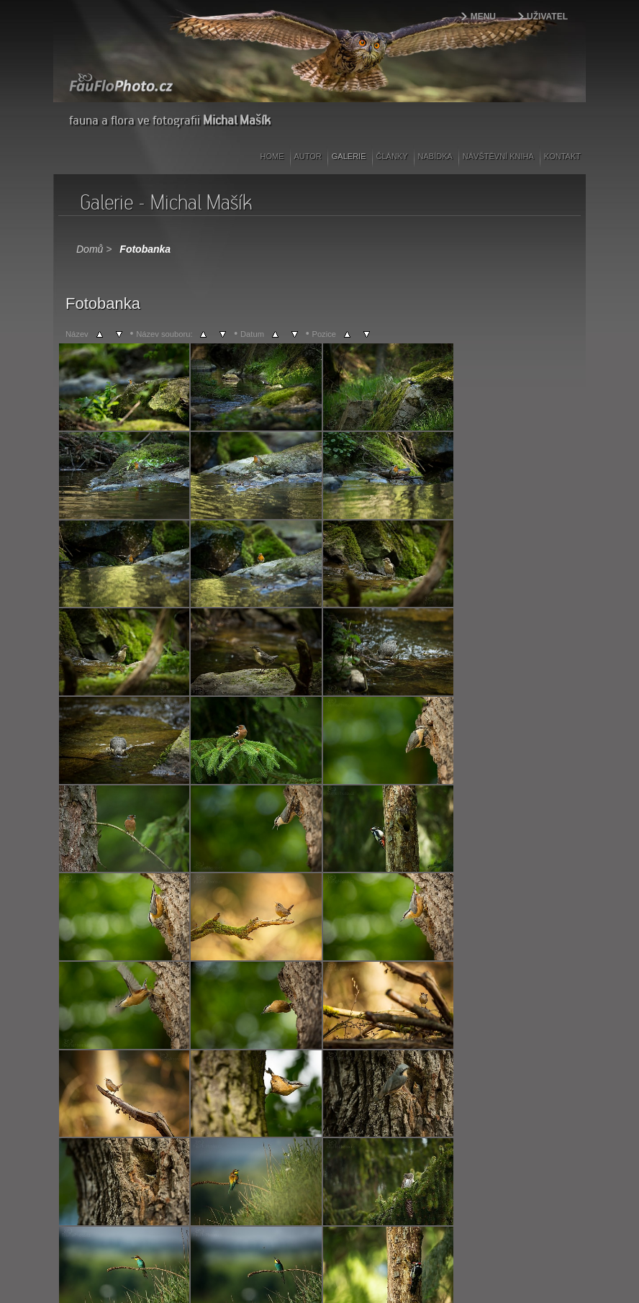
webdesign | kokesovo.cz (104, 1267)
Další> (312, 1160)
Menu (483, 17)
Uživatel (547, 17)
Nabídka (435, 156)
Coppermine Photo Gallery (337, 1181)
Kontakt (562, 156)
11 (257, 1160)
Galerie (349, 156)
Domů (89, 249)
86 (291, 1160)
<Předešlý (83, 1160)
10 (240, 1160)
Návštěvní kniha (498, 156)
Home (272, 156)
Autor (308, 156)
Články (392, 156)
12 (273, 1160)
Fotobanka (145, 249)
